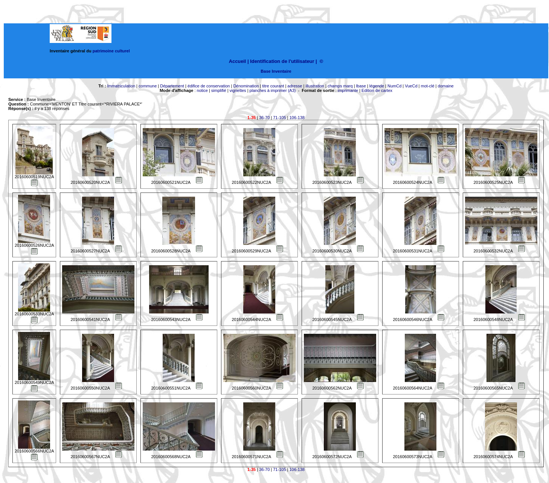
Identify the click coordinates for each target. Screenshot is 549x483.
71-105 (279, 117)
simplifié (218, 90)
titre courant (273, 86)
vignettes (238, 90)
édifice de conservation (209, 86)
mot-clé (428, 86)
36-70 (264, 117)
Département (172, 86)
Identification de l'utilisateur (282, 61)
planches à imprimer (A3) (273, 90)
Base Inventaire (276, 71)
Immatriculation (121, 86)
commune (148, 86)
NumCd (394, 86)
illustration (314, 86)
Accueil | (239, 61)
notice (202, 90)
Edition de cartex (376, 90)
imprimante (348, 90)
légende (376, 86)
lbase (361, 86)
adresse (294, 86)
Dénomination (246, 86)
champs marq (340, 86)
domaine (446, 86)
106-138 (297, 117)
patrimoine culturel (111, 51)
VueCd (411, 86)
